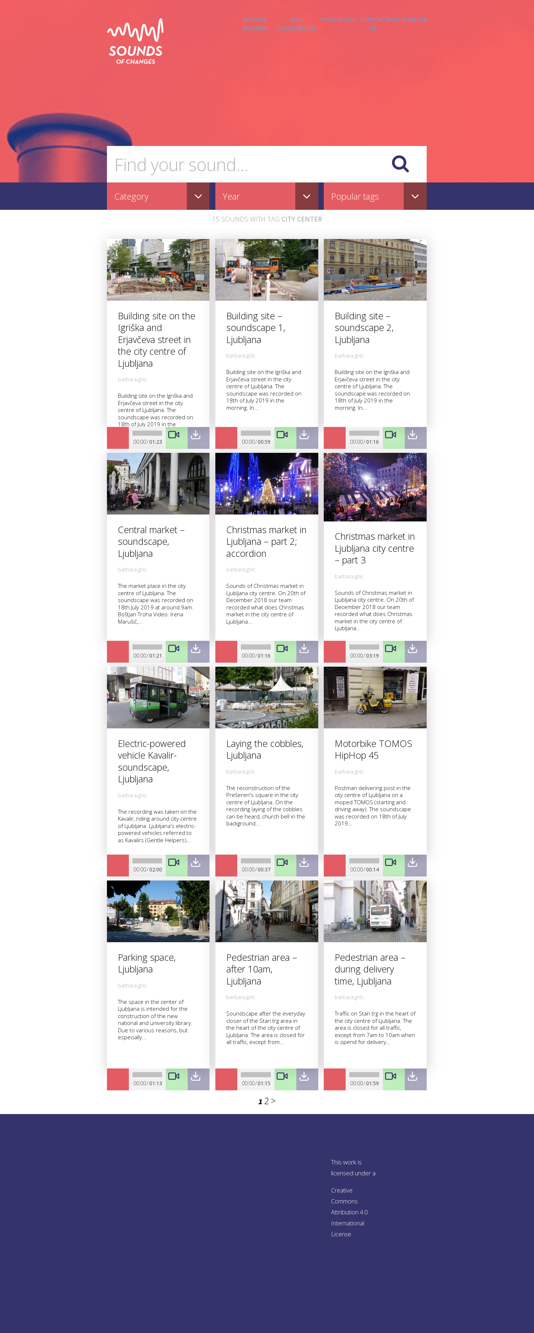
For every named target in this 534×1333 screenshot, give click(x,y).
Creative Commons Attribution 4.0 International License (350, 1212)
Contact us (370, 46)
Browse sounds (246, 46)
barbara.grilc (132, 379)
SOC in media (407, 46)
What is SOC (334, 46)
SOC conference (290, 46)
